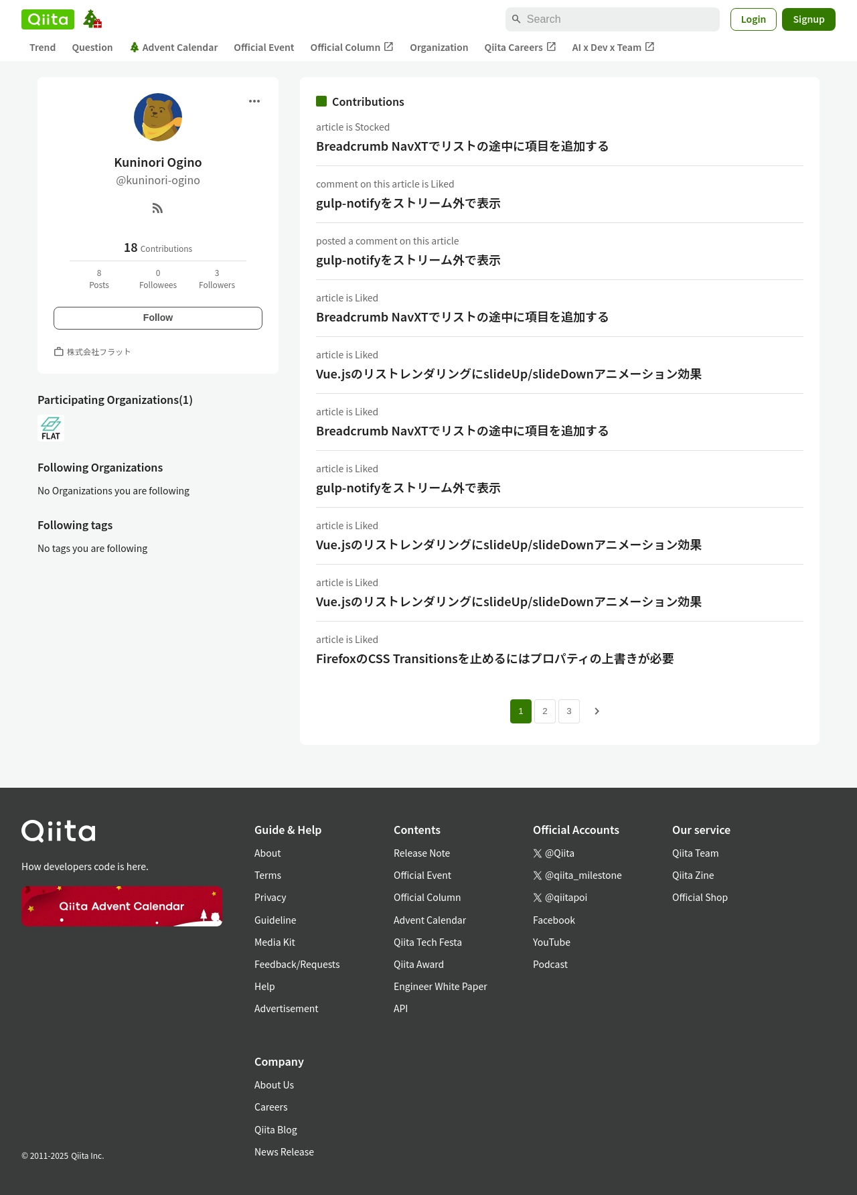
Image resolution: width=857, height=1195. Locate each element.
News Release (284, 1151)
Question (92, 47)
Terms (267, 875)
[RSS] (158, 207)
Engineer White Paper (440, 986)
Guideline (275, 919)
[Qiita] (47, 19)
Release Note (422, 852)
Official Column (352, 47)
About (267, 852)
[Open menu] (254, 101)
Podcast (550, 964)
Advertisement (286, 1008)
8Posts (99, 278)
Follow (158, 317)
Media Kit (274, 941)
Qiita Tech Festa (428, 941)
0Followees (158, 278)
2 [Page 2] (544, 711)
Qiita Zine (693, 875)
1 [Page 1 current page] (520, 711)
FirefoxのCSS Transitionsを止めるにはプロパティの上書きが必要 (495, 657)
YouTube (551, 941)
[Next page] (597, 711)
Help (264, 986)
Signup (809, 18)
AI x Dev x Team (613, 47)
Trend (42, 47)
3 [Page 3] (568, 711)
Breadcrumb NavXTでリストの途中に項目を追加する (462, 145)
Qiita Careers (520, 47)
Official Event (264, 47)
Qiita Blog (275, 1129)
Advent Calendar (173, 47)
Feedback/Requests (297, 964)
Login (754, 18)
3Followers (217, 278)
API (401, 1008)
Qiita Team (695, 852)
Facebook (554, 919)
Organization (439, 47)
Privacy (270, 897)
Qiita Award (419, 964)
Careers (270, 1106)
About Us (274, 1084)
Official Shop (700, 897)
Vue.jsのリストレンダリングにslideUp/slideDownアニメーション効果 (509, 373)
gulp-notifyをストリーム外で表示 (408, 202)
